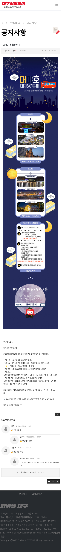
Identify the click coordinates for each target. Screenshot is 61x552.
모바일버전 (37, 494)
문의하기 (23, 494)
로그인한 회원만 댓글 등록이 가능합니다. (30, 472)
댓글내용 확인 (18, 430)
